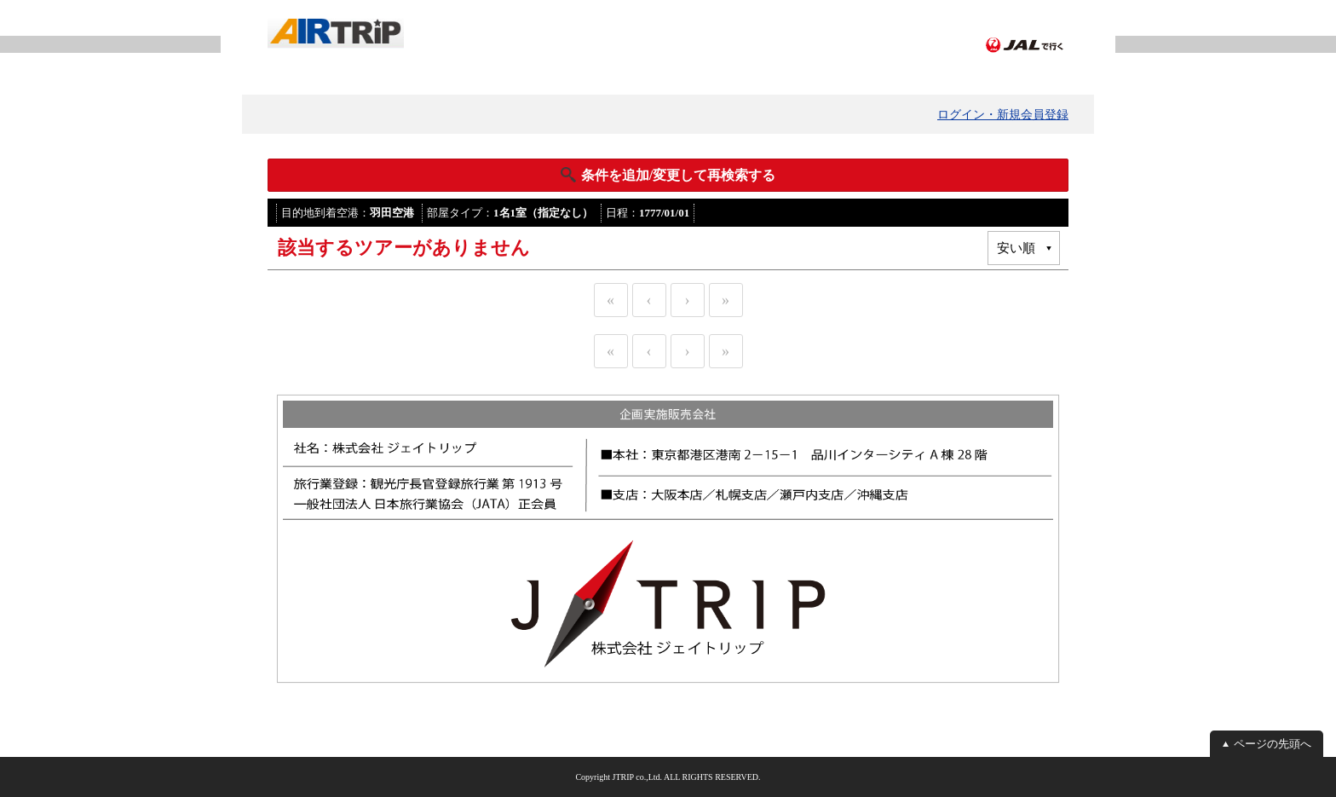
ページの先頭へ (1272, 743)
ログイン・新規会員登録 (1002, 114)
